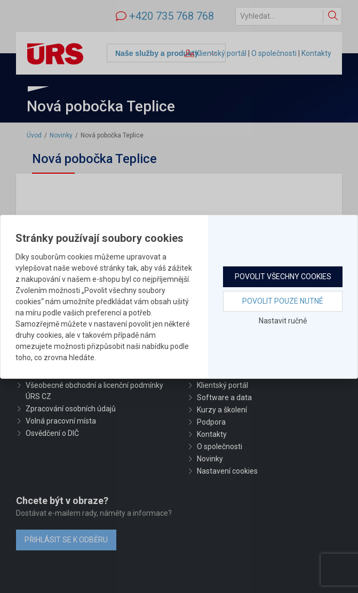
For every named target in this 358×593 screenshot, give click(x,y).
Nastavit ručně (283, 320)
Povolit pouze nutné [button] (282, 301)
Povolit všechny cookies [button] (283, 276)
